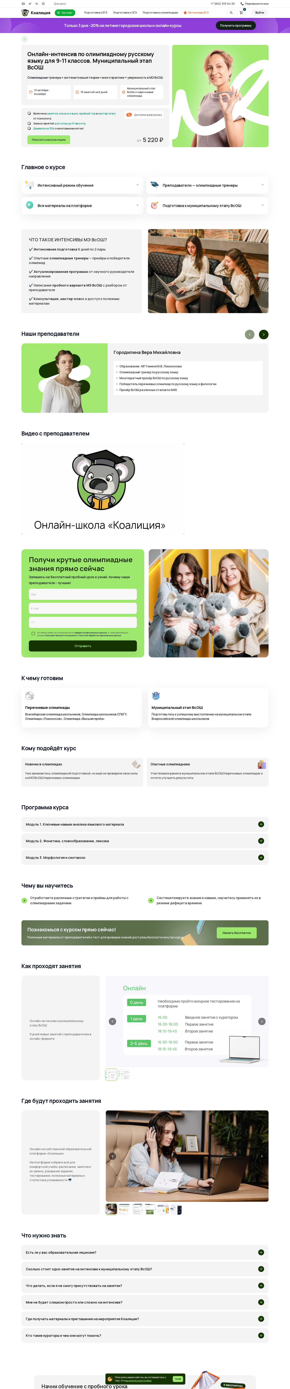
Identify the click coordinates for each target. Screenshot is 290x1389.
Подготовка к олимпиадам (160, 12)
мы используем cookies (138, 1380)
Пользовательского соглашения (60, 635)
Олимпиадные (37, 78)
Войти (259, 13)
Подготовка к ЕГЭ (95, 12)
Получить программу (236, 25)
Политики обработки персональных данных (99, 635)
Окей (178, 1379)
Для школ (60, 3)
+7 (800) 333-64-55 (223, 3)
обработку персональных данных (91, 632)
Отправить (83, 646)
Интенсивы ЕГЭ (198, 12)
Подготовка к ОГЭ (125, 12)
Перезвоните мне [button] (257, 3)
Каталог (64, 13)
